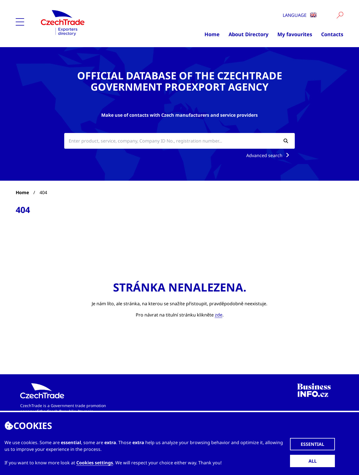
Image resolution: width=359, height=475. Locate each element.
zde (218, 315)
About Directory (248, 34)
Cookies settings (94, 463)
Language (300, 15)
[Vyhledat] (340, 15)
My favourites (294, 34)
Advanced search (268, 155)
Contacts (332, 34)
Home (212, 34)
